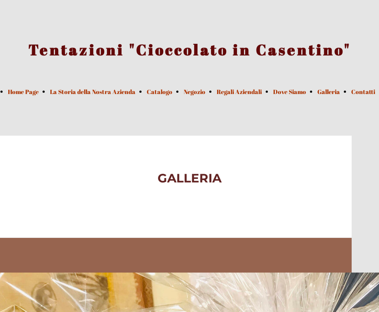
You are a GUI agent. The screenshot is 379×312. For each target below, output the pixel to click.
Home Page (23, 92)
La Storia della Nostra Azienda (92, 92)
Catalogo (159, 92)
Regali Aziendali (239, 92)
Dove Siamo (289, 92)
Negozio (194, 92)
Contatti (363, 92)
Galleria (328, 92)
